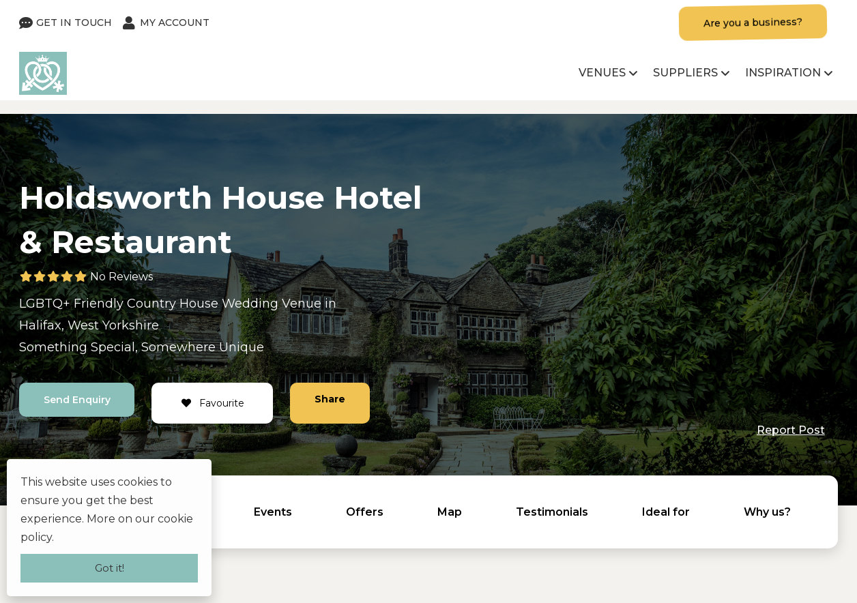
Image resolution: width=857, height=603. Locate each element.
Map (449, 511)
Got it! (109, 567)
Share (330, 399)
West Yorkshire (113, 325)
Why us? (767, 511)
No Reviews (121, 276)
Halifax (40, 325)
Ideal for (666, 511)
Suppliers (685, 72)
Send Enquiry (77, 400)
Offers (364, 511)
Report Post (791, 430)
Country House (172, 303)
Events (273, 511)
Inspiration (783, 72)
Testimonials (552, 511)
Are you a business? (752, 22)
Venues (602, 72)
